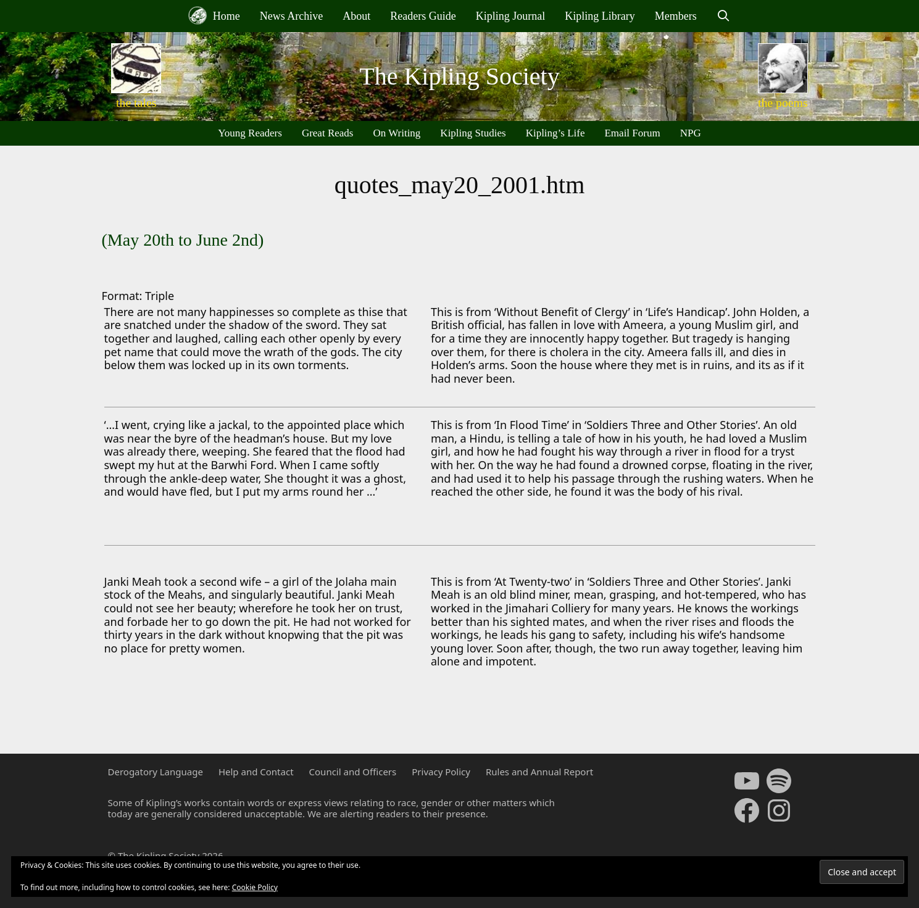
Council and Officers (353, 771)
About (356, 16)
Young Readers (250, 133)
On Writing (396, 133)
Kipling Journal (511, 16)
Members (676, 16)
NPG (690, 133)
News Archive (291, 16)
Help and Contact (256, 771)
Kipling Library (599, 16)
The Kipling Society (459, 76)
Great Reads (328, 133)
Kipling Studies (472, 133)
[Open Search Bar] (724, 16)
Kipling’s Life (555, 133)
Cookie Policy (255, 887)
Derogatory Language (155, 771)
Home (214, 15)
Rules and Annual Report (539, 771)
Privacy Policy (441, 771)
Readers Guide (422, 16)
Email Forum (632, 133)
